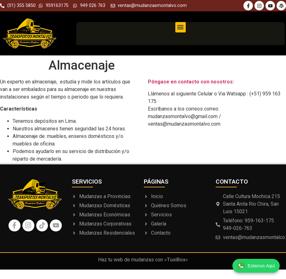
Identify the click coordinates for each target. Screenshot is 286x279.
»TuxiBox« (176, 260)
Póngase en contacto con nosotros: (191, 82)
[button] (180, 27)
